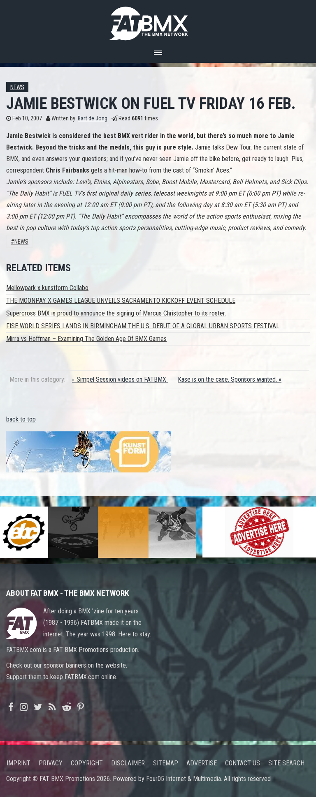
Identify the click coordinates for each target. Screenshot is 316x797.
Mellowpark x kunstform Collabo (47, 288)
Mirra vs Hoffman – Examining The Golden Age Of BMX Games (86, 339)
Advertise (201, 763)
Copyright (87, 763)
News (17, 87)
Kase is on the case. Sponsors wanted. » (229, 379)
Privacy (51, 763)
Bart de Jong (92, 118)
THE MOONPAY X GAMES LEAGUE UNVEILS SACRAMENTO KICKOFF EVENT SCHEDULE (120, 300)
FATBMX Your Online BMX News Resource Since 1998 (158, 21)
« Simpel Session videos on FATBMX (120, 379)
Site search (286, 763)
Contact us (242, 763)
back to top (21, 419)
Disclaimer (128, 763)
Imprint (18, 763)
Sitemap (165, 763)
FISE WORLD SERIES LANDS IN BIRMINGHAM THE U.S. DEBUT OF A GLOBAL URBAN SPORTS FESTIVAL (142, 326)
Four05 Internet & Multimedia (183, 779)
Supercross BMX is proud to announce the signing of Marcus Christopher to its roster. (116, 313)
